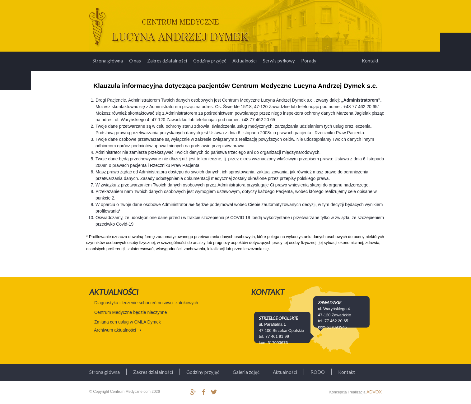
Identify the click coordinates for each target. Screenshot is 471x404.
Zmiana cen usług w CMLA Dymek (127, 321)
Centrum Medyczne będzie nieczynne (130, 312)
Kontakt (370, 60)
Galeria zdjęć (246, 372)
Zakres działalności (167, 60)
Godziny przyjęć (209, 60)
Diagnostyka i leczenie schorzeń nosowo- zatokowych (146, 302)
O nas (135, 60)
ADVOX (374, 391)
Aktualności (244, 60)
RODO (317, 372)
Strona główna (107, 60)
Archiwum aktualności (115, 330)
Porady (308, 60)
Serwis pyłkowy (279, 60)
